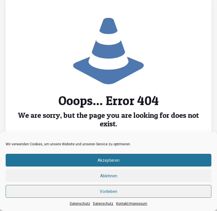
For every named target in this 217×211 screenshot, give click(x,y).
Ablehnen (108, 175)
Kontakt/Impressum (131, 204)
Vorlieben (108, 191)
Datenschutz (80, 204)
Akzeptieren (108, 160)
